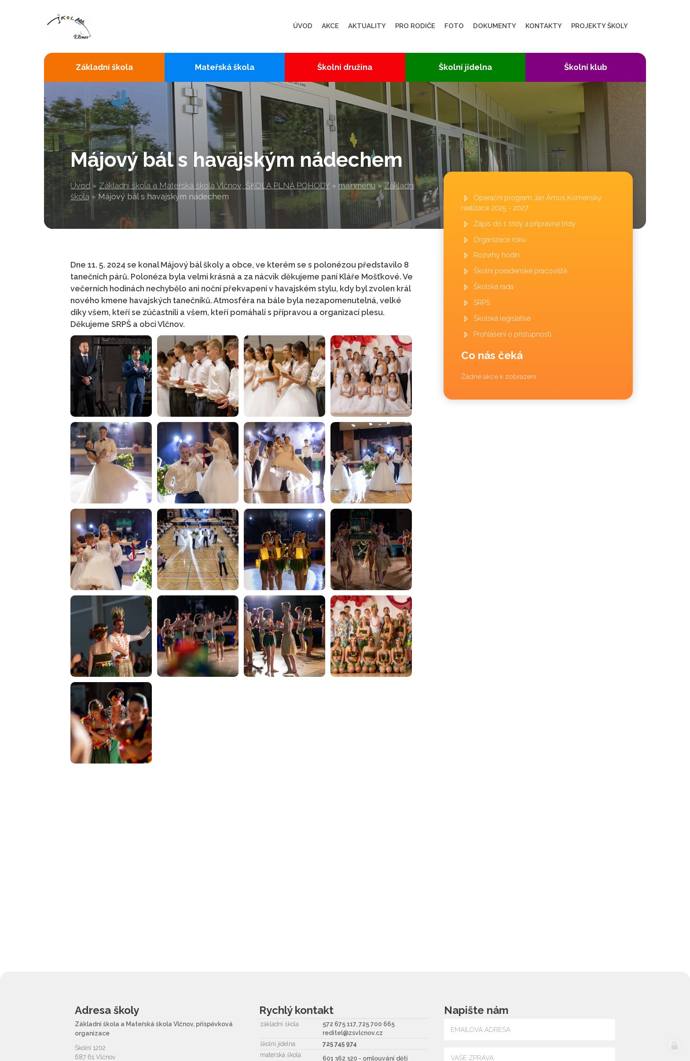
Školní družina (344, 67)
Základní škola (104, 67)
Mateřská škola (224, 67)
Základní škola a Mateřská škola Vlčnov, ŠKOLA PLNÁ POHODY (214, 185)
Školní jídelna (465, 67)
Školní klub (585, 67)
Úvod (80, 185)
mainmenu (356, 185)
